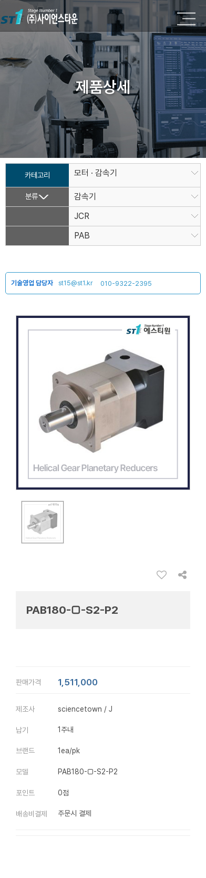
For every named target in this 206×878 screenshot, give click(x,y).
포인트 (25, 793)
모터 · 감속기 (95, 173)
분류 (31, 197)
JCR (81, 216)
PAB (86, 236)
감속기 (85, 197)
